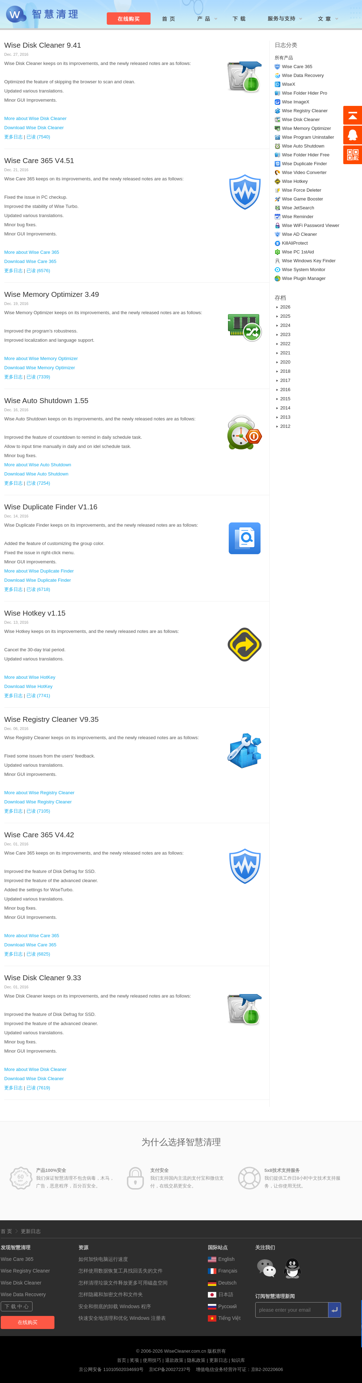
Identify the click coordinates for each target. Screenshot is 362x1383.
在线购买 (27, 1322)
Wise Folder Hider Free (305, 154)
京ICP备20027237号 (170, 1369)
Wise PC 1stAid (298, 252)
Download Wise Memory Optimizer (39, 367)
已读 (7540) (38, 136)
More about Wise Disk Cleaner (35, 118)
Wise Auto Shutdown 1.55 (46, 400)
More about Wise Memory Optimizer (41, 358)
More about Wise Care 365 (31, 252)
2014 (285, 408)
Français (223, 1271)
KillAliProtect (295, 243)
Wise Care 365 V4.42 (39, 835)
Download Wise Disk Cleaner (34, 127)
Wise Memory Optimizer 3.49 (51, 294)
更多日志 (13, 136)
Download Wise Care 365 (30, 261)
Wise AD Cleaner (299, 234)
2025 (285, 316)
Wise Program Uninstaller (308, 137)
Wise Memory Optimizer (306, 128)
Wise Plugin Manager (304, 278)
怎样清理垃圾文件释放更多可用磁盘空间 (123, 1283)
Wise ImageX (295, 101)
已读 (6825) (38, 954)
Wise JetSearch (298, 207)
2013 (285, 417)
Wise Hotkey (295, 181)
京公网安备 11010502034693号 (111, 1369)
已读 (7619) (38, 1087)
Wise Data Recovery (303, 75)
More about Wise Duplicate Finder (39, 571)
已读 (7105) (38, 811)
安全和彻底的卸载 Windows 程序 (114, 1306)
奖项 (134, 1360)
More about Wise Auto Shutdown (37, 464)
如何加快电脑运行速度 (103, 1259)
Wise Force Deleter (301, 190)
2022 (285, 343)
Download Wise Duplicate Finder (37, 580)
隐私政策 (196, 1360)
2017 (285, 380)
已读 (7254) (38, 483)
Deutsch (222, 1283)
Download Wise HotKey (28, 686)
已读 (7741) (38, 695)
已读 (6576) (38, 270)
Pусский (222, 1306)
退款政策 (174, 1360)
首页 (121, 1360)
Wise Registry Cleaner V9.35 (51, 719)
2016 (285, 389)
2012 (285, 426)
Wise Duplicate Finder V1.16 (51, 507)
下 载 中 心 (17, 1306)
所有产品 (284, 57)
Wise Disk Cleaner (301, 119)
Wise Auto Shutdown (303, 146)
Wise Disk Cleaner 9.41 (42, 45)
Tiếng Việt (224, 1318)
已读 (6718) (38, 589)
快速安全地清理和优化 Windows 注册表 (122, 1318)
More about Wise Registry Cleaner (39, 792)
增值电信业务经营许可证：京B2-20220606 (239, 1369)
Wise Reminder (298, 216)
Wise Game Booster (302, 199)
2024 (285, 325)
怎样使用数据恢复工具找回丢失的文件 (120, 1271)
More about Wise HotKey (30, 677)
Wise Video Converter (304, 172)
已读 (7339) (38, 376)
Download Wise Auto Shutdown (36, 474)
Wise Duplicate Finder (304, 163)
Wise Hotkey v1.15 (34, 613)
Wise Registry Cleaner (305, 110)
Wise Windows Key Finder (309, 260)
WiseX (289, 84)
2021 (285, 352)
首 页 (6, 1231)
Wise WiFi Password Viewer (310, 225)
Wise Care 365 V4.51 (39, 160)
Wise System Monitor (304, 269)
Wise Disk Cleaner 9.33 (42, 978)
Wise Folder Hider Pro (304, 93)
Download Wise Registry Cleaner (38, 801)
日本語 (220, 1294)
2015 (285, 398)
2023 (285, 334)
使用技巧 (152, 1360)
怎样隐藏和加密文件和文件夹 (110, 1294)
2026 (285, 307)
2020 (285, 362)
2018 (285, 371)
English (221, 1259)
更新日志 (31, 1231)
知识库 (238, 1360)
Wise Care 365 (297, 66)
